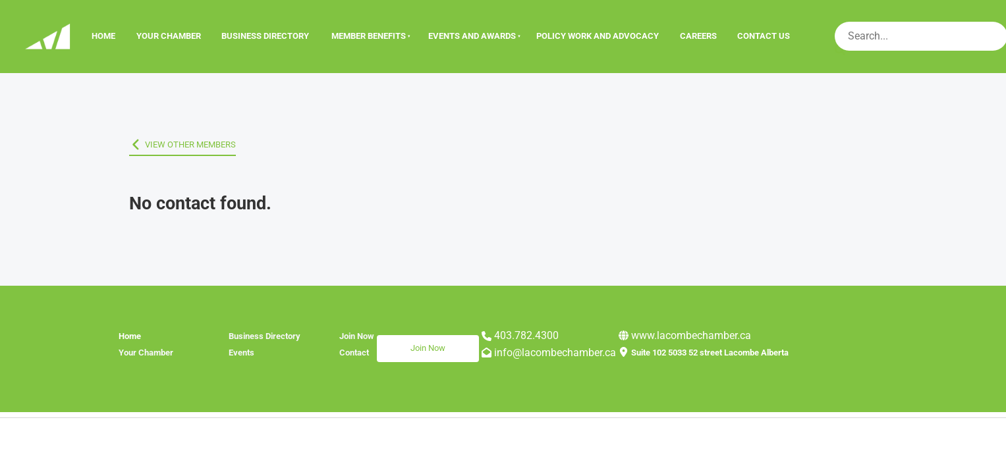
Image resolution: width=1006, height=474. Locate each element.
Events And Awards (472, 36)
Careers (698, 36)
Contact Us (763, 36)
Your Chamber (168, 36)
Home (103, 36)
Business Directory (265, 36)
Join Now (394, 343)
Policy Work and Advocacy (597, 36)
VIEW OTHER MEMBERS (174, 144)
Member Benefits (368, 36)
